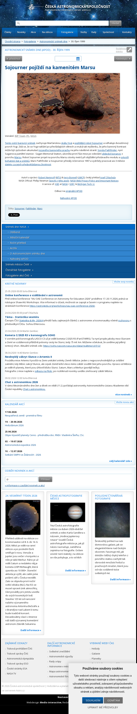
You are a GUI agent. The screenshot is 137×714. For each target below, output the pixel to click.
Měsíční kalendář (19, 237)
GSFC (72, 184)
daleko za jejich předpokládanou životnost (28, 164)
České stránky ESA (17, 668)
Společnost (108, 32)
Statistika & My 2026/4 (31, 320)
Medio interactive (50, 702)
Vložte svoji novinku (124, 281)
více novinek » (123, 394)
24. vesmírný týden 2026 (21, 495)
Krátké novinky (15, 283)
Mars (39, 208)
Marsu (17, 157)
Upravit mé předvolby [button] (103, 707)
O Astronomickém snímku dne (27, 253)
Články (7, 32)
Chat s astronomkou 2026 (21, 382)
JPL (27, 135)
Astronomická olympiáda (20, 658)
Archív (13, 248)
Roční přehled (18, 242)
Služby (83, 32)
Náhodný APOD (68, 198)
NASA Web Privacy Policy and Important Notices (94, 180)
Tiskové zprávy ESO (17, 663)
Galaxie (96, 653)
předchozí (14, 58)
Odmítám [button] (113, 700)
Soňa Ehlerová (30, 291)
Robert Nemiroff (46, 177)
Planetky (96, 658)
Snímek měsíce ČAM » (19, 264)
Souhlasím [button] (93, 700)
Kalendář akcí (14, 404)
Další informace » (31, 630)
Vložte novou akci (125, 402)
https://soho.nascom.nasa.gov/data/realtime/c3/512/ (72, 345)
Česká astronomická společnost (27, 686)
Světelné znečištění (59, 651)
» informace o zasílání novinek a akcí (25, 485)
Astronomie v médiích (60, 666)
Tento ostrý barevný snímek (20, 143)
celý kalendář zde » (120, 461)
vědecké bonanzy (111, 153)
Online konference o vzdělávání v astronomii (33, 295)
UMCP (81, 177)
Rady (94, 32)
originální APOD (74, 191)
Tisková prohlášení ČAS (19, 648)
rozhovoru (124, 320)
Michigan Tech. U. (86, 184)
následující (122, 58)
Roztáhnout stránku (121, 49)
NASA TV (11, 673)
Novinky (21, 32)
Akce (33, 32)
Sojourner (20, 208)
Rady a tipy (55, 661)
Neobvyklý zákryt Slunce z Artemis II (28, 356)
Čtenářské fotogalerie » (19, 270)
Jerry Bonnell (70, 177)
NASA (33, 135)
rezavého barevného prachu (54, 150)
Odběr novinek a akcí (19, 470)
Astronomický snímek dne (53, 41)
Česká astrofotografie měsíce (66, 497)
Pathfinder (31, 208)
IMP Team (20, 135)
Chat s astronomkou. (34, 389)
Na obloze (47, 32)
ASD (57, 184)
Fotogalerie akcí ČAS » (19, 275)
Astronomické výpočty (61, 656)
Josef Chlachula (108, 177)
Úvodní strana (12, 41)
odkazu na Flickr (43, 371)
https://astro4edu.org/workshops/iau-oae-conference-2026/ (62, 305)
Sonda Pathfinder (107, 150)
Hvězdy (96, 648)
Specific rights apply (59, 180)
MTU (58, 177)
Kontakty (127, 32)
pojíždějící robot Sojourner (89, 143)
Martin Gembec (30, 331)
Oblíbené (15, 232)
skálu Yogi (66, 143)
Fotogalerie (67, 32)
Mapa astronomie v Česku (63, 671)
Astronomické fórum (60, 676)
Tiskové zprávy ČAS (17, 653)
